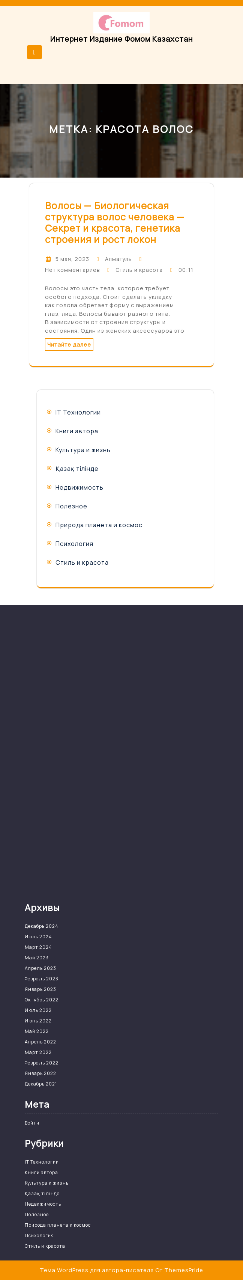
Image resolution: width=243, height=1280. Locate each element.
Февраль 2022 (41, 1063)
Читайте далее (69, 344)
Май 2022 (37, 1031)
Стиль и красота (139, 269)
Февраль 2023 (41, 978)
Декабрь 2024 (41, 926)
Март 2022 (38, 1052)
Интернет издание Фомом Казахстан (121, 39)
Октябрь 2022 (41, 1000)
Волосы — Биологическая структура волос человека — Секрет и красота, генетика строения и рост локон (114, 222)
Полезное (71, 506)
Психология (74, 544)
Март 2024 (38, 947)
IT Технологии (78, 412)
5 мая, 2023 (72, 258)
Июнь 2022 (38, 1021)
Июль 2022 (38, 1010)
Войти (32, 1123)
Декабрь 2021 (41, 1084)
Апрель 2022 (40, 1042)
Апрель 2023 (40, 968)
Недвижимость (80, 487)
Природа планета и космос (99, 525)
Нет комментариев (72, 269)
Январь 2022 (40, 1073)
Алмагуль (118, 258)
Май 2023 (37, 957)
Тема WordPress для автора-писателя (97, 1270)
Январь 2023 (40, 989)
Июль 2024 (38, 936)
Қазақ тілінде (77, 468)
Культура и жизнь (83, 450)
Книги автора (77, 431)
